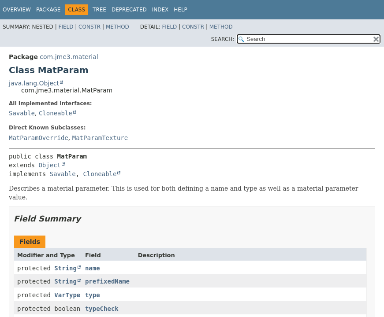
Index (160, 10)
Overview (17, 10)
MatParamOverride (38, 137)
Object (49, 165)
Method (117, 27)
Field (65, 27)
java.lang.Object (34, 83)
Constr (89, 27)
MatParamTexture (100, 137)
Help (180, 10)
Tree (99, 10)
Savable (22, 113)
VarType (67, 295)
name (92, 268)
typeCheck (102, 308)
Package (48, 10)
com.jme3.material (69, 56)
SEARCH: (223, 39)
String (65, 268)
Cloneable (55, 113)
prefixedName (107, 281)
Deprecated (129, 10)
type (92, 295)
